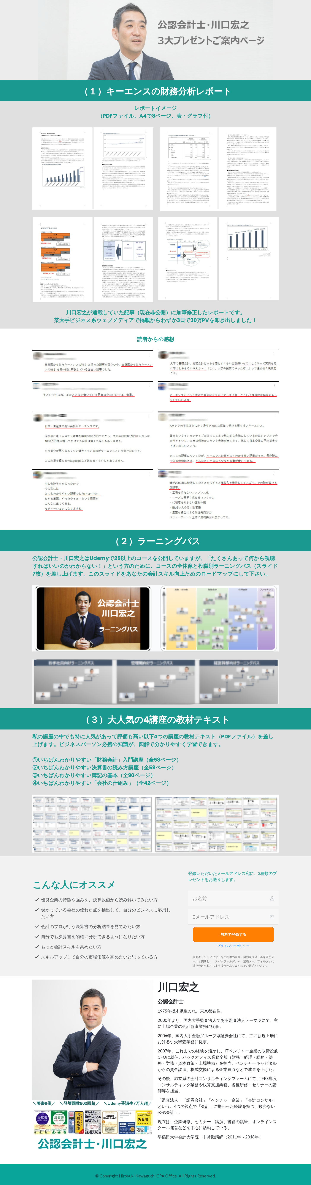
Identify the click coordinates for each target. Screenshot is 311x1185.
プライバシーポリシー (233, 946)
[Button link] (233, 934)
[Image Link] (93, 1130)
